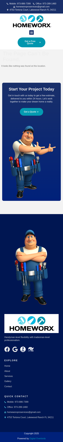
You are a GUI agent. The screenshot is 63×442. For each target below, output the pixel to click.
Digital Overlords (38, 438)
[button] (31, 32)
